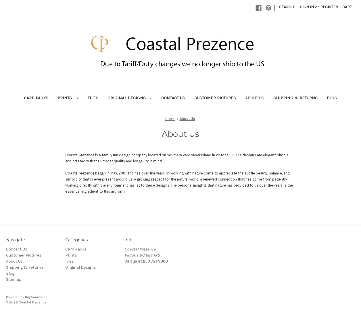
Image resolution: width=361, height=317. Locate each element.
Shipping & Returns (295, 97)
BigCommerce (36, 297)
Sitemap (14, 279)
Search (286, 7)
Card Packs (36, 97)
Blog (332, 97)
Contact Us (173, 97)
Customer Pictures (215, 97)
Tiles (93, 97)
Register (329, 7)
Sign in (307, 7)
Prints (67, 97)
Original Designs (129, 97)
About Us (254, 97)
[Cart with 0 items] (347, 7)
